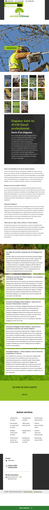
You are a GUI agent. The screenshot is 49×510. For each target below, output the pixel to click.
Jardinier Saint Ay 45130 (14, 419)
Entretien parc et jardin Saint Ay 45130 (26, 440)
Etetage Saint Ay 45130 (26, 431)
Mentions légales (28, 491)
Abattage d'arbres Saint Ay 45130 (13, 433)
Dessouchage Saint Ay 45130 (38, 439)
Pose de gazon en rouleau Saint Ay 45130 (14, 425)
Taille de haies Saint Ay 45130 (26, 424)
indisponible (9, 1)
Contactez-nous (11, 48)
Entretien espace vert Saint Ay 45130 (38, 433)
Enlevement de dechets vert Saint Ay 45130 (14, 440)
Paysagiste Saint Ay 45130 (26, 419)
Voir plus (24, 394)
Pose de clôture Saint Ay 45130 (39, 419)
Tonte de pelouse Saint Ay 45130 (39, 425)
